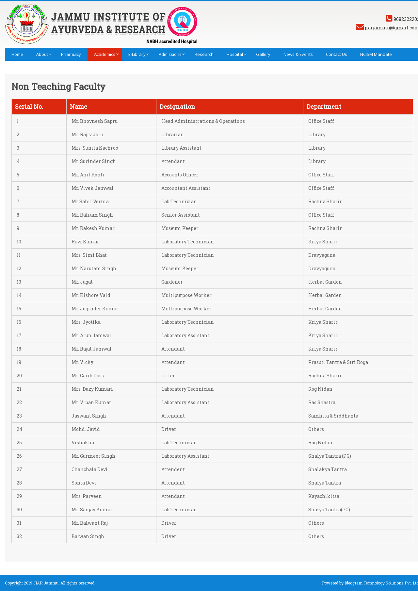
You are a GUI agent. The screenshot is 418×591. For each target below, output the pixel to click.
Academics (104, 54)
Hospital (235, 54)
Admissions (170, 54)
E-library (137, 54)
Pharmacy (71, 54)
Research (204, 54)
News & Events (298, 54)
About (42, 54)
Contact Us (336, 54)
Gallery (263, 54)
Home (17, 54)
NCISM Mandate (376, 54)
